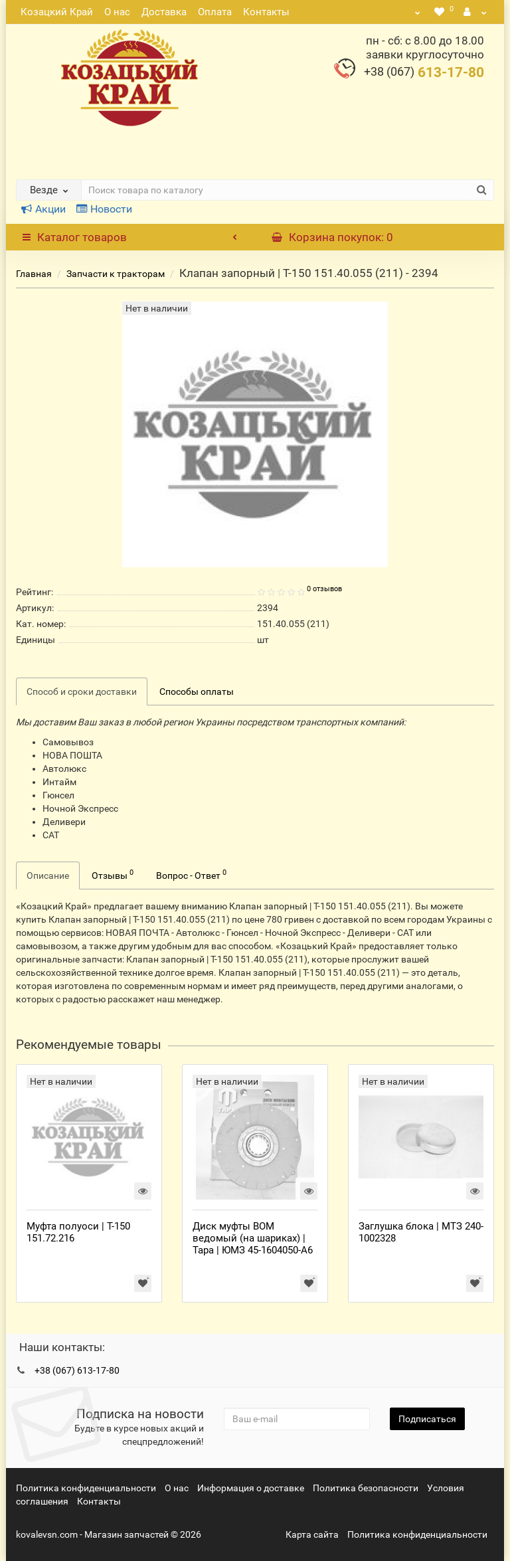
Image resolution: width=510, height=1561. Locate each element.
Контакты (266, 12)
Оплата (215, 12)
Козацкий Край (57, 12)
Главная (34, 273)
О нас (117, 12)
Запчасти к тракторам (115, 273)
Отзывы (112, 874)
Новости (104, 209)
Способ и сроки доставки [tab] (82, 691)
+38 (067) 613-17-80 (77, 1370)
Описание (48, 875)
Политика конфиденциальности (86, 1488)
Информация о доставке (250, 1488)
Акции (43, 209)
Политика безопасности (365, 1488)
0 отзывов (324, 589)
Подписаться (427, 1419)
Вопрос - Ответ (191, 874)
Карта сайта (312, 1534)
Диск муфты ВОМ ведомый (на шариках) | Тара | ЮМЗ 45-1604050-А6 (253, 1238)
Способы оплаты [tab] (196, 691)
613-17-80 (424, 72)
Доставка (164, 12)
